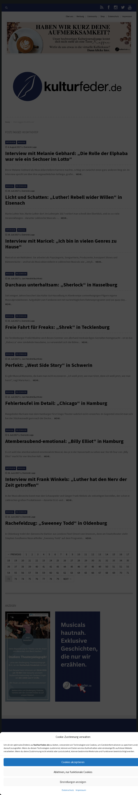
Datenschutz (68, 790)
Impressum (81, 790)
